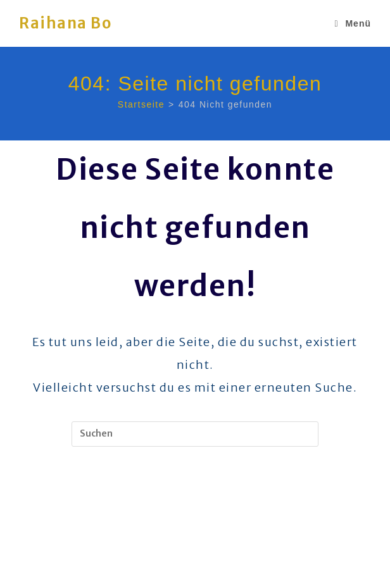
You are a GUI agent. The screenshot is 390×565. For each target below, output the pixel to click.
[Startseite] (141, 104)
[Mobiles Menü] (352, 23)
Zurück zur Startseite (195, 498)
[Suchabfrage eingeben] (195, 434)
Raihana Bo (65, 23)
